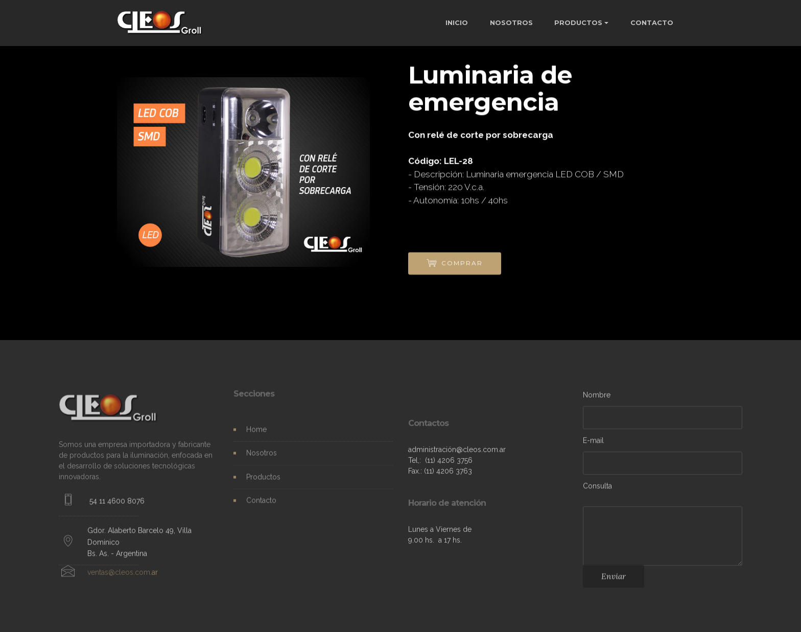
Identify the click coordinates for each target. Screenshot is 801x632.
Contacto (261, 504)
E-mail (593, 442)
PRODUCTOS (578, 23)
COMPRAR (455, 263)
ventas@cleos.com (118, 576)
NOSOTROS (511, 23)
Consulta (597, 488)
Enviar (613, 580)
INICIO (456, 23)
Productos (263, 481)
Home (256, 434)
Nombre (596, 397)
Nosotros (261, 457)
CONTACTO (651, 23)
